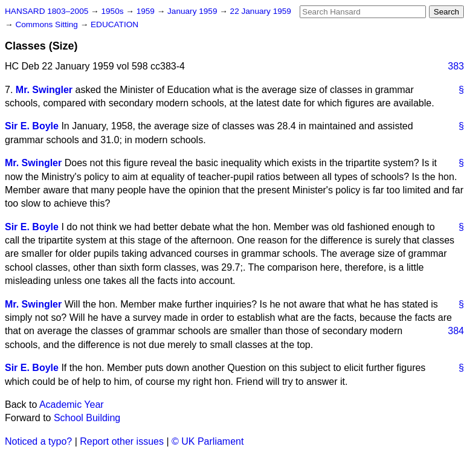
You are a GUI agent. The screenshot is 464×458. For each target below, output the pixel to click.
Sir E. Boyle (32, 126)
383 (456, 66)
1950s (113, 11)
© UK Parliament (207, 441)
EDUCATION (114, 24)
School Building (87, 418)
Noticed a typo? (38, 441)
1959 (147, 11)
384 (456, 331)
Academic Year (71, 404)
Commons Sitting (47, 24)
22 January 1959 (260, 11)
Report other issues (122, 441)
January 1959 (193, 11)
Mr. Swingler (44, 90)
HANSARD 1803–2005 (46, 11)
